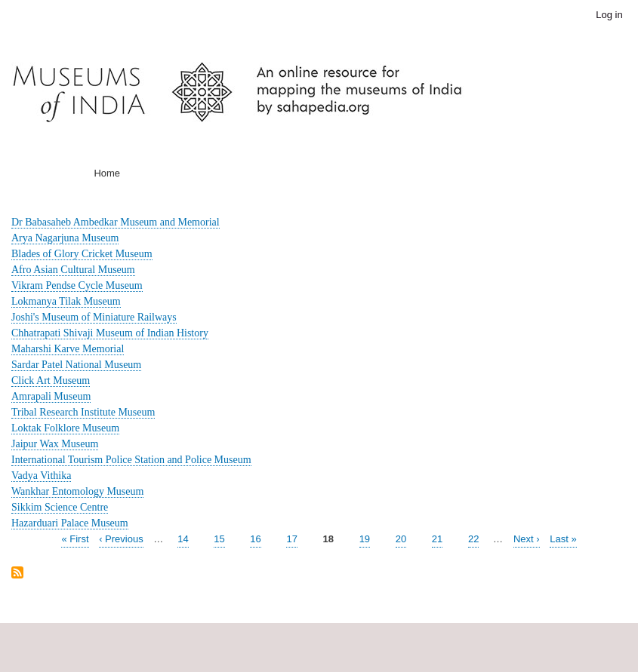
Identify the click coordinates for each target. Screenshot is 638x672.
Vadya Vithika (41, 475)
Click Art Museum (50, 380)
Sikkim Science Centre (59, 507)
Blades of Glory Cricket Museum (82, 253)
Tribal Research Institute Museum (83, 412)
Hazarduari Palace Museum (69, 523)
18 (328, 539)
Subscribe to (17, 573)
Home (107, 173)
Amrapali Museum (51, 396)
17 (291, 538)
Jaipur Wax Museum (54, 444)
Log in (609, 14)
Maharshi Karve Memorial (67, 348)
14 (182, 538)
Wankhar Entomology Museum (77, 491)
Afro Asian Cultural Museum (73, 269)
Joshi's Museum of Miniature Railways (94, 317)
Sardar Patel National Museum (76, 364)
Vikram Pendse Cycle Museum (77, 285)
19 (364, 538)
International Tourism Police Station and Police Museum (131, 459)
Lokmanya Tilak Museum (66, 301)
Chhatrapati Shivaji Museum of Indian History (109, 333)
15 (219, 538)
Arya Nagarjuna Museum (65, 238)
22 (473, 538)
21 (437, 538)
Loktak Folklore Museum (65, 428)
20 (401, 538)
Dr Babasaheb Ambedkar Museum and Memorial (115, 222)
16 (255, 538)
